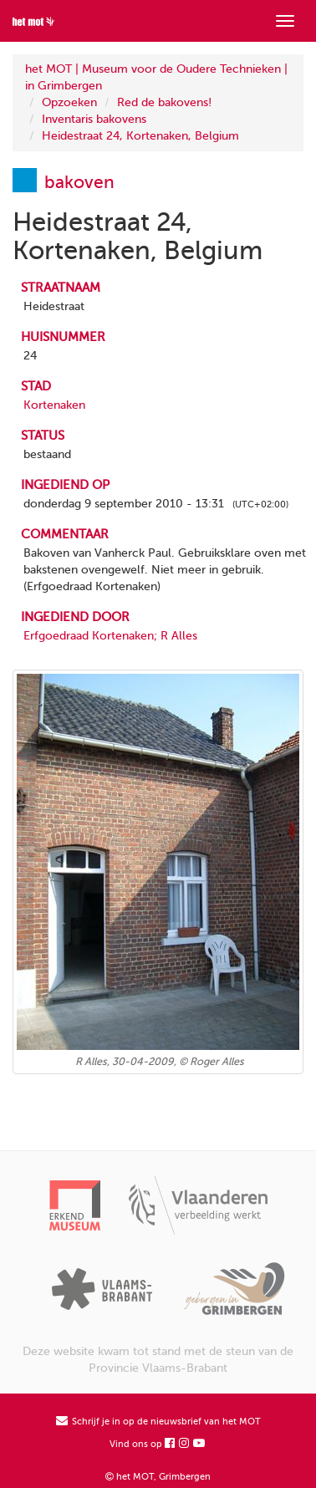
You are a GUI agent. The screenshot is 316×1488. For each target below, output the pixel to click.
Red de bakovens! (164, 102)
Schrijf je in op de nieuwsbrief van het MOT (158, 1421)
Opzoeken (69, 102)
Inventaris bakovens (94, 119)
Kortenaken (54, 405)
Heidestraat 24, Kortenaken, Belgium (140, 136)
